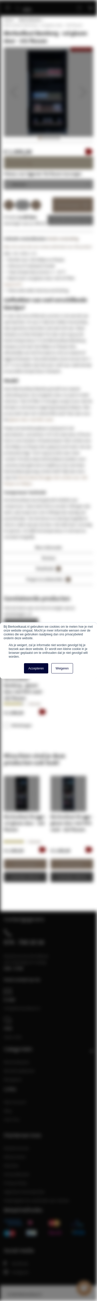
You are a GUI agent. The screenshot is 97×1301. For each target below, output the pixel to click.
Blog (7, 1110)
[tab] (48, 549)
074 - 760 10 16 (24, 942)
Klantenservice (16, 1148)
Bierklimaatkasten (19, 1070)
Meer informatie (48, 547)
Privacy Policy (15, 1182)
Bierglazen (13, 1079)
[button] (14, 92)
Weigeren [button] (62, 668)
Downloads (48, 568)
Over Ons (12, 1119)
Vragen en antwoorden (48, 579)
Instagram (16, 1272)
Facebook (16, 1263)
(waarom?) (13, 284)
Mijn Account (15, 1101)
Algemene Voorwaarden (24, 1191)
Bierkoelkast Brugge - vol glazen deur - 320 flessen (25, 823)
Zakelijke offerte (66, 220)
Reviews (48, 557)
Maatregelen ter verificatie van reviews (36, 1200)
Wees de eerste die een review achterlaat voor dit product (48, 246)
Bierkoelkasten (30, 19)
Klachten (11, 1165)
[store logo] (29, 6)
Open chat (12, 1036)
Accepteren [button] (36, 668)
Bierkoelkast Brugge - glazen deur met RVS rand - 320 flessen (72, 823)
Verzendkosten (17, 1174)
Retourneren (15, 1156)
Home (8, 19)
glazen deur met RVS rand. (31, 419)
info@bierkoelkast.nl (22, 1008)
